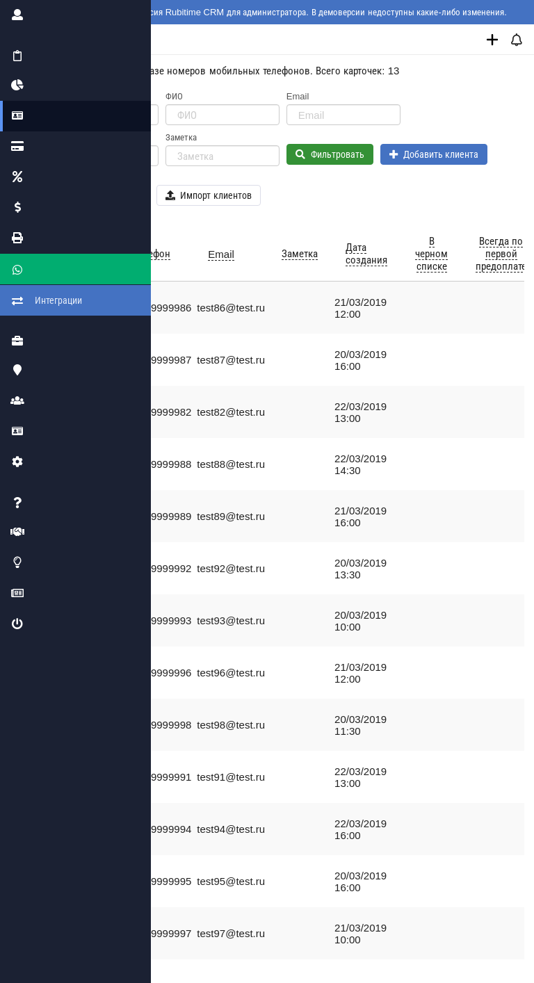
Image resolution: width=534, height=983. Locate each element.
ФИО (174, 96)
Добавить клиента (434, 154)
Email (297, 96)
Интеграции (27, 288)
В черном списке (431, 253)
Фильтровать (330, 154)
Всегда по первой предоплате (501, 253)
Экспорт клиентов (97, 195)
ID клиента (66, 96)
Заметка (181, 137)
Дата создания (366, 253)
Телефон (60, 137)
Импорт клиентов (208, 195)
